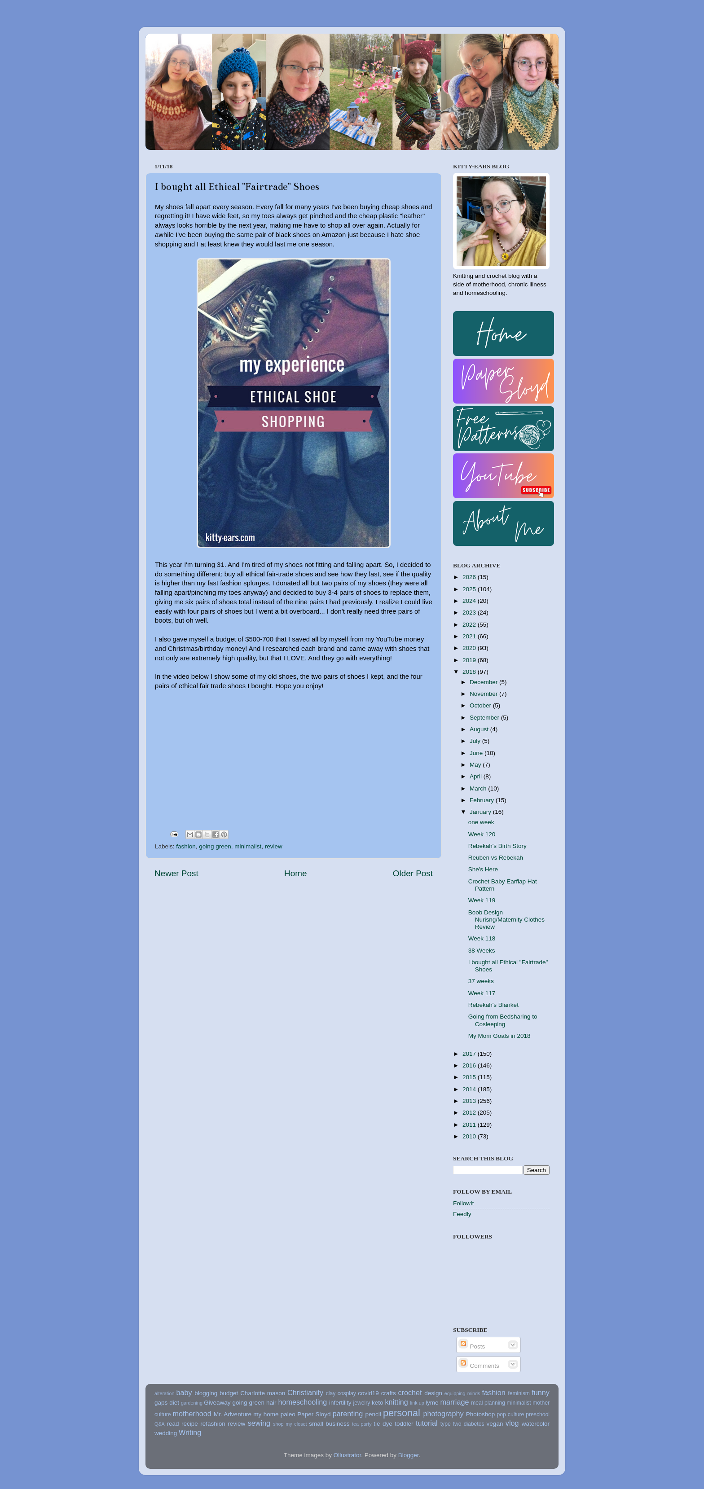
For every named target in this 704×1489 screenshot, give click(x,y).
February (483, 800)
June (477, 753)
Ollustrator (347, 1455)
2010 (470, 1136)
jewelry (361, 1403)
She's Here (483, 869)
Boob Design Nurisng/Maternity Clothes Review (506, 919)
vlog (512, 1423)
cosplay (347, 1393)
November (484, 693)
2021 (470, 636)
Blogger (408, 1455)
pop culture (510, 1414)
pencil (373, 1414)
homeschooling (302, 1402)
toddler (404, 1423)
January (481, 811)
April (477, 776)
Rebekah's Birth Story (497, 846)
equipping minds (462, 1393)
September (485, 717)
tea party (362, 1424)
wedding (165, 1433)
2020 (470, 648)
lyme (432, 1402)
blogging (205, 1393)
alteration (164, 1393)
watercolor (536, 1423)
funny (541, 1392)
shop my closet (290, 1424)
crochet (410, 1392)
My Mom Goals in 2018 (499, 1035)
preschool (538, 1414)
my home (265, 1414)
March (479, 788)
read (173, 1423)
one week (481, 822)
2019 (470, 660)
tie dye (383, 1423)
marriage (454, 1402)
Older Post (413, 873)
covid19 (368, 1393)
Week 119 (482, 900)
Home (295, 873)
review (273, 846)
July (476, 741)
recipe (189, 1423)
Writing (190, 1432)
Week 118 (482, 938)
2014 (470, 1089)
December (484, 682)
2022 (470, 624)
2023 (470, 612)
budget (229, 1393)
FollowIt (463, 1203)
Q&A (159, 1424)
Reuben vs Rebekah (495, 857)
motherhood (191, 1414)
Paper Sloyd (313, 1414)
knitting (396, 1402)
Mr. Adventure (232, 1414)
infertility (340, 1402)
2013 (470, 1101)
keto (377, 1402)
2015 (470, 1077)
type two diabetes (462, 1424)
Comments (478, 1365)
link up (417, 1403)
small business (329, 1423)
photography (443, 1414)
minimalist (247, 846)
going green (215, 846)
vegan (495, 1423)
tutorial (427, 1423)
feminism (519, 1393)
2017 (470, 1053)
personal (401, 1413)
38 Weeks (481, 950)
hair (271, 1402)
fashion (186, 846)
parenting (348, 1414)
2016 (470, 1065)
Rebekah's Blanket (493, 1004)
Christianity (305, 1392)
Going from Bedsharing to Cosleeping (502, 1020)
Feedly (462, 1214)
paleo (288, 1414)
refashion (212, 1423)
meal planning (488, 1403)
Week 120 (482, 834)
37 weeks (481, 981)
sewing (259, 1423)
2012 (470, 1112)
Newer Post (176, 873)
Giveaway (217, 1402)
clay (331, 1393)
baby (184, 1392)
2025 (470, 589)
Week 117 (482, 993)
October (481, 705)
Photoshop (480, 1414)
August (480, 729)
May (476, 764)
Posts (471, 1346)
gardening (191, 1403)
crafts (388, 1393)
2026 (470, 577)
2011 (470, 1124)
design (433, 1393)
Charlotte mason (262, 1393)
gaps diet (166, 1402)
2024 (470, 600)
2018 (470, 671)
